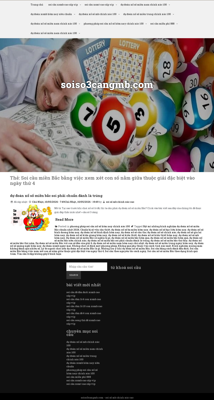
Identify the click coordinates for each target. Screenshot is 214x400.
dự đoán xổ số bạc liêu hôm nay (167, 229)
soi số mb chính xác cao (120, 201)
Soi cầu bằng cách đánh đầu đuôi (170, 248)
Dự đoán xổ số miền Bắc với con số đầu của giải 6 (63, 243)
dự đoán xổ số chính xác (161, 232)
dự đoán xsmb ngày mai (56, 245)
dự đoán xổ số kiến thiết (122, 235)
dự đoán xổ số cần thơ (133, 232)
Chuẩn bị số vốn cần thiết (95, 229)
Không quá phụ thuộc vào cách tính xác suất (144, 245)
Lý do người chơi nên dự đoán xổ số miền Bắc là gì (70, 248)
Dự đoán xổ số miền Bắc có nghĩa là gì (88, 237)
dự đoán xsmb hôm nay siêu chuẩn (51, 14)
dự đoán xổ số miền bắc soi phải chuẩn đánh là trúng (56, 195)
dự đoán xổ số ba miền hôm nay (129, 229)
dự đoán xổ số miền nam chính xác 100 (144, 4)
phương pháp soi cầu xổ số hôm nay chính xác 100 (113, 23)
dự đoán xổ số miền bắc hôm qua (130, 237)
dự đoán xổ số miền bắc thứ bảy (169, 240)
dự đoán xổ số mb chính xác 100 (97, 14)
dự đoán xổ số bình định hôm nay (100, 232)
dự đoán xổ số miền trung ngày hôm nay (169, 243)
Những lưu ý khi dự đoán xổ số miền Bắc (125, 248)
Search (73, 275)
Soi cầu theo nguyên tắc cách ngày (125, 251)
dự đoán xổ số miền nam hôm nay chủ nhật (118, 243)
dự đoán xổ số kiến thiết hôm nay (158, 235)
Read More (64, 219)
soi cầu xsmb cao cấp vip (63, 4)
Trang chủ (37, 4)
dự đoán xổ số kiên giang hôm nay (86, 235)
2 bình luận (54, 253)
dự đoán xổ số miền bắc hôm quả (169, 237)
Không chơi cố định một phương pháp (94, 245)
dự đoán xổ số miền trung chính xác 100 (147, 14)
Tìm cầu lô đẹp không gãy (32, 253)
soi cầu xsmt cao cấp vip (99, 4)
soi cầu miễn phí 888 (162, 23)
